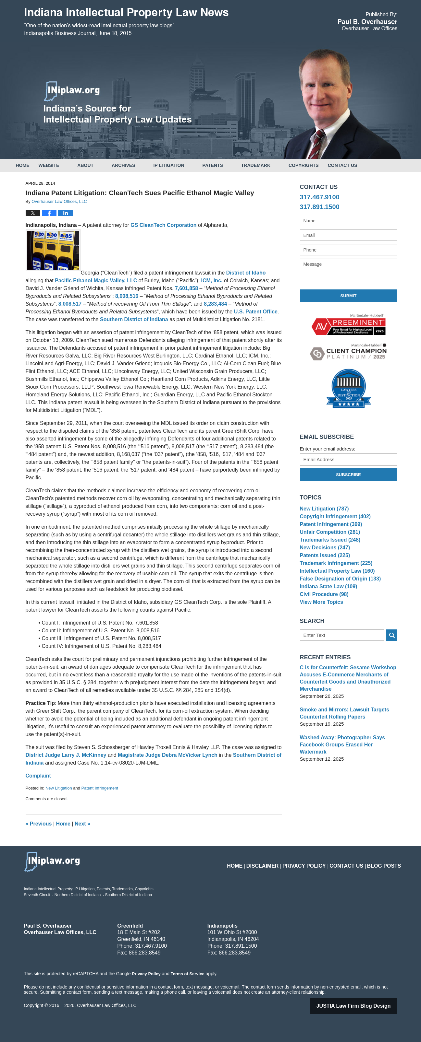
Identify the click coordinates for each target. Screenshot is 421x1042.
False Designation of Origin (338, 599)
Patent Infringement (99, 788)
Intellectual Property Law (335, 589)
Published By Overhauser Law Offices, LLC (367, 21)
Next (82, 823)
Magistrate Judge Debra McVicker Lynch (168, 755)
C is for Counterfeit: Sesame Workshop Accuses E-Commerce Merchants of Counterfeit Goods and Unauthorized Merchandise (345, 706)
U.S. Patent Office (256, 311)
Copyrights (322, 165)
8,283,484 (216, 304)
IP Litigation (186, 165)
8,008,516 (127, 296)
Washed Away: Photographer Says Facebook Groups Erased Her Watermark (347, 769)
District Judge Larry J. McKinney (67, 755)
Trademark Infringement (334, 579)
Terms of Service (187, 973)
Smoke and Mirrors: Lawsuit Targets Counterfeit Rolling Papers (342, 741)
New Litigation (58, 788)
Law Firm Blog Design (362, 1006)
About (103, 165)
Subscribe (348, 474)
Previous (39, 823)
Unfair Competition (328, 540)
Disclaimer (280, 862)
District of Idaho (246, 272)
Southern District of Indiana (134, 319)
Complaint (38, 776)
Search (391, 663)
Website (67, 165)
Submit (349, 295)
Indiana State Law (327, 609)
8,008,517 (69, 304)
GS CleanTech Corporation (164, 225)
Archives (141, 165)
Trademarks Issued (328, 549)
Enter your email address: (327, 448)
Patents (231, 165)
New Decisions (323, 559)
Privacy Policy (316, 862)
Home (32, 165)
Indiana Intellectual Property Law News (126, 22)
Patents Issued (323, 569)
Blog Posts (386, 862)
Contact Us (370, 165)
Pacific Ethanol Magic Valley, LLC (97, 280)
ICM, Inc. (211, 280)
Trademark (274, 165)
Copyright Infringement (333, 519)
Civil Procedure (323, 619)
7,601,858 (187, 288)
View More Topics (320, 629)
